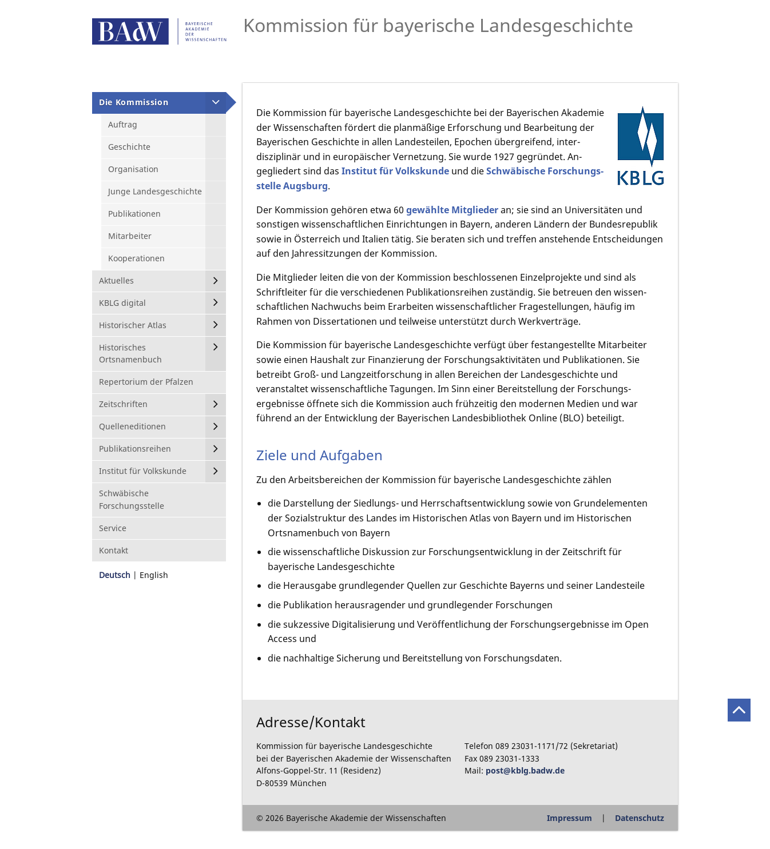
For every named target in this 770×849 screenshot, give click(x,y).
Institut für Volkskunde (395, 171)
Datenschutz (639, 817)
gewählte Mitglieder (452, 210)
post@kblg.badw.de (525, 770)
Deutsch (114, 574)
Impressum (569, 817)
